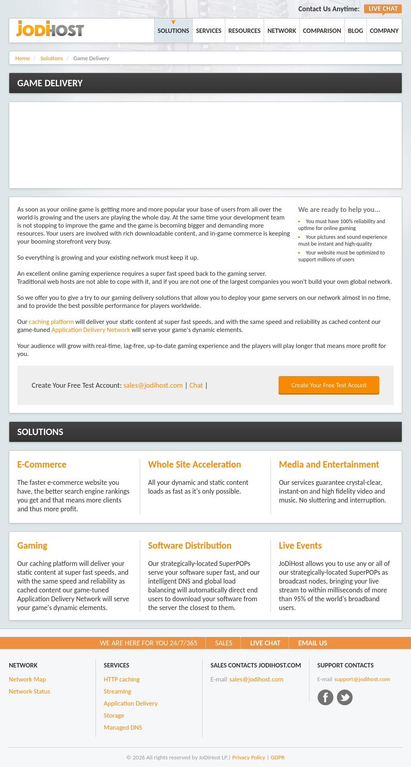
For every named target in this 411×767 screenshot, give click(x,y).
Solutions (173, 30)
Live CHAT (265, 643)
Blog (355, 30)
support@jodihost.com (362, 679)
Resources (244, 30)
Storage (114, 715)
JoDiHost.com (50, 28)
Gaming (32, 545)
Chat (196, 385)
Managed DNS (123, 727)
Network (281, 30)
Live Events (300, 545)
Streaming (117, 691)
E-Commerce (41, 464)
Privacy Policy (248, 757)
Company (384, 30)
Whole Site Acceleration (194, 464)
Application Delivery (131, 703)
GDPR (278, 757)
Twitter (345, 697)
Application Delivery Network (90, 330)
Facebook (325, 697)
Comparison (322, 30)
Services (209, 30)
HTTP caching (122, 679)
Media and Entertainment (329, 464)
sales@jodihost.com (153, 385)
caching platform (51, 321)
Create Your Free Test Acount (328, 385)
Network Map (27, 679)
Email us (312, 643)
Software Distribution (190, 545)
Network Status (29, 691)
